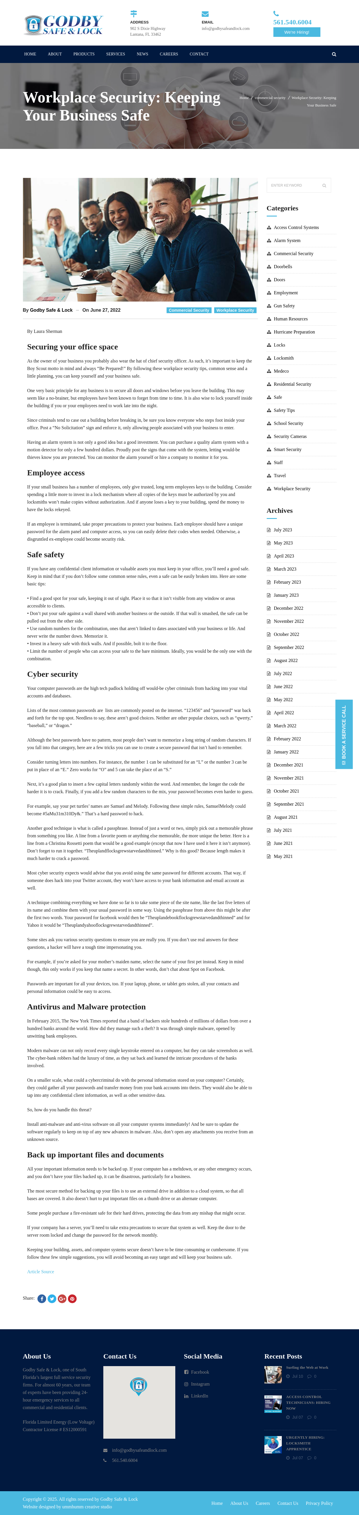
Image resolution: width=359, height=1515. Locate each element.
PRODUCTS (84, 54)
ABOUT (55, 54)
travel (280, 475)
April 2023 (284, 555)
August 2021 (286, 817)
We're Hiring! (296, 32)
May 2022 (283, 699)
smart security (288, 449)
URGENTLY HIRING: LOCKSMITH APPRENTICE (305, 1443)
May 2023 (283, 542)
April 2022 (284, 712)
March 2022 (285, 725)
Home (244, 97)
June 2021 (283, 843)
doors (279, 279)
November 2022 (289, 621)
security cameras (290, 436)
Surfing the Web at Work (307, 1367)
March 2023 (285, 569)
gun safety (284, 305)
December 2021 (289, 764)
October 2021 (287, 791)
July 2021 (283, 830)
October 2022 (287, 634)
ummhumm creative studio (87, 1506)
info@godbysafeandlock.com (139, 1450)
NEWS (142, 54)
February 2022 (287, 738)
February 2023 (287, 582)
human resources (291, 318)
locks (279, 344)
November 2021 (289, 777)
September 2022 (289, 647)
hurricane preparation (294, 331)
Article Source (40, 1271)
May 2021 (283, 856)
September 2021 (289, 804)
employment (286, 292)
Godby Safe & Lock (51, 310)
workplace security (235, 310)
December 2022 (289, 608)
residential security (292, 384)
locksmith (284, 358)
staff (278, 462)
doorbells (283, 266)
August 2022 (286, 660)
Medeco (281, 371)
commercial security (270, 97)
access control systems (296, 227)
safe (278, 397)
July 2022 (283, 673)
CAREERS (169, 54)
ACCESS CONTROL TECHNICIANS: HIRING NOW (308, 1403)
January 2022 (286, 751)
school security (289, 423)
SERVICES (115, 54)
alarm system (287, 240)
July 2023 (283, 529)
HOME (30, 54)
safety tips (284, 410)
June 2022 (283, 686)
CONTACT (199, 54)
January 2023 (286, 595)
